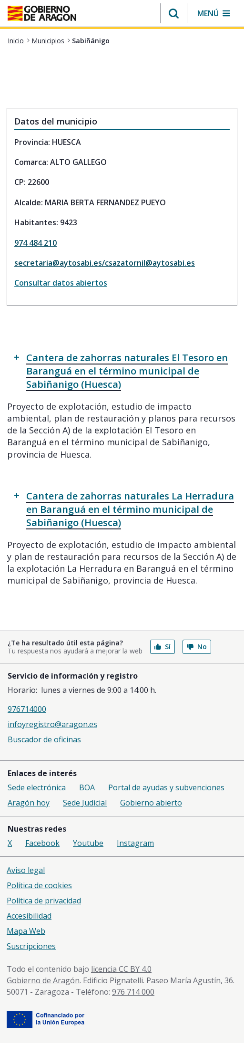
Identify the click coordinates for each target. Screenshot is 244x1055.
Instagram (135, 843)
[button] (173, 13)
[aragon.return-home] (42, 14)
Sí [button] (162, 646)
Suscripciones (31, 946)
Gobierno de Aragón (43, 980)
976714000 (27, 709)
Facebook (42, 843)
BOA (87, 787)
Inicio (16, 40)
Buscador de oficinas (44, 739)
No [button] (197, 646)
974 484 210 (35, 243)
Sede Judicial (85, 802)
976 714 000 (133, 992)
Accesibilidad (29, 916)
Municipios (47, 40)
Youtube (88, 843)
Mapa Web (26, 931)
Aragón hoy (29, 802)
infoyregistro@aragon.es (52, 724)
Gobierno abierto (151, 802)
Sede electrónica (37, 787)
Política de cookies (39, 885)
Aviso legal (26, 870)
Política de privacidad (44, 900)
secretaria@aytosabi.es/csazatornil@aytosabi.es (104, 263)
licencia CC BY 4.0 (121, 969)
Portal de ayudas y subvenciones (166, 787)
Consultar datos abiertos (60, 283)
